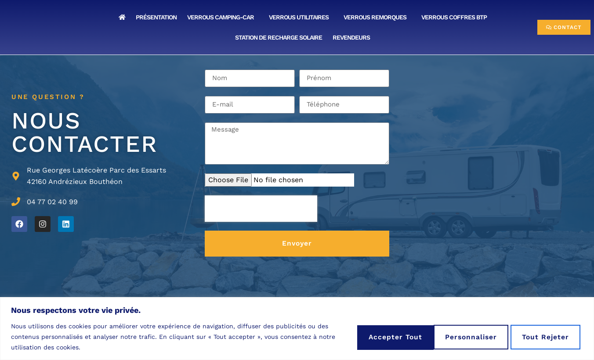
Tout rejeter (459, 336)
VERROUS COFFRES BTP (456, 17)
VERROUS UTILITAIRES (301, 17)
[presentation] (261, 208)
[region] (297, 328)
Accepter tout (541, 336)
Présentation (156, 17)
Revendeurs (353, 37)
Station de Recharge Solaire (278, 37)
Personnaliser (376, 336)
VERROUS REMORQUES (377, 17)
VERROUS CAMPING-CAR (222, 17)
